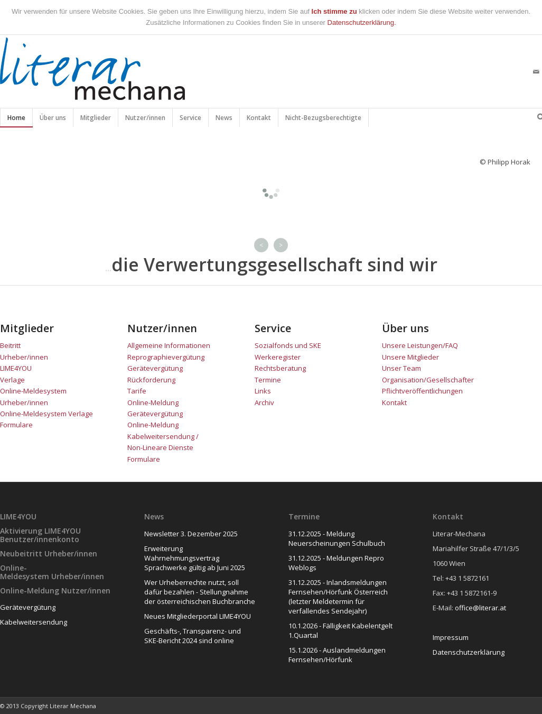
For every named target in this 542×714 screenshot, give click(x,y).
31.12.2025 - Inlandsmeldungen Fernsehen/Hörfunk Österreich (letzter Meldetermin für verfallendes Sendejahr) (338, 597)
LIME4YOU (16, 368)
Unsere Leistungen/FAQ (420, 345)
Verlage (13, 380)
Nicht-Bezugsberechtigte (323, 120)
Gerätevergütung (27, 607)
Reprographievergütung (165, 357)
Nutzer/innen (145, 120)
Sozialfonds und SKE (288, 345)
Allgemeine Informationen (168, 345)
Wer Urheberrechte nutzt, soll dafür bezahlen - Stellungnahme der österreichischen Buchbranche (199, 592)
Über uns (53, 120)
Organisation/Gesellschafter (428, 380)
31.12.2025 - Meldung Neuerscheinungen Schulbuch (336, 538)
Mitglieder (95, 120)
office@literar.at (480, 607)
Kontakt (259, 120)
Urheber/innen (24, 357)
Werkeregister (278, 357)
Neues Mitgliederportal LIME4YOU (197, 616)
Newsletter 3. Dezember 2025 (191, 533)
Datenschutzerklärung (468, 652)
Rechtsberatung (280, 368)
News (224, 120)
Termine (268, 380)
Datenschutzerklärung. (362, 22)
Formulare (16, 424)
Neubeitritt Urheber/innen (48, 553)
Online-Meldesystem (24, 572)
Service (191, 120)
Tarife (136, 391)
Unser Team (401, 368)
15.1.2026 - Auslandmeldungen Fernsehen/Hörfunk (337, 654)
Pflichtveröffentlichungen (422, 391)
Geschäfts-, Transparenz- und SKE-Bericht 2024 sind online (192, 635)
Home (16, 120)
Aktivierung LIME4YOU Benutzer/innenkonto (40, 535)
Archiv (264, 402)
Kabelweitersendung (33, 622)
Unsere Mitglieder (410, 357)
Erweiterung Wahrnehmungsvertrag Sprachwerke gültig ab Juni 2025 (194, 558)
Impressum (451, 637)
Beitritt (10, 345)
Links (263, 391)
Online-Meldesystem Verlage (46, 413)
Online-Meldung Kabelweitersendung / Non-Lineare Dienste (163, 436)
